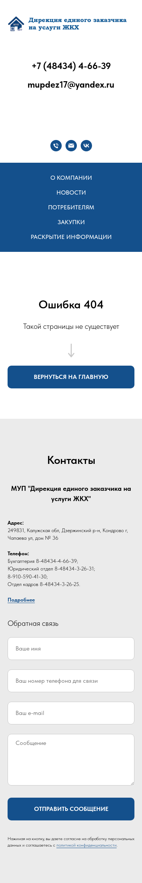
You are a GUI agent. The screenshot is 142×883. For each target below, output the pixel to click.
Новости (71, 192)
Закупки (71, 222)
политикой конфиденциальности (86, 845)
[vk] (86, 145)
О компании (71, 177)
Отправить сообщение (71, 808)
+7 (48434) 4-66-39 (71, 65)
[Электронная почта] (71, 145)
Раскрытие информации (71, 236)
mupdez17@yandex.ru (71, 84)
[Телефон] (56, 145)
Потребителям (71, 207)
